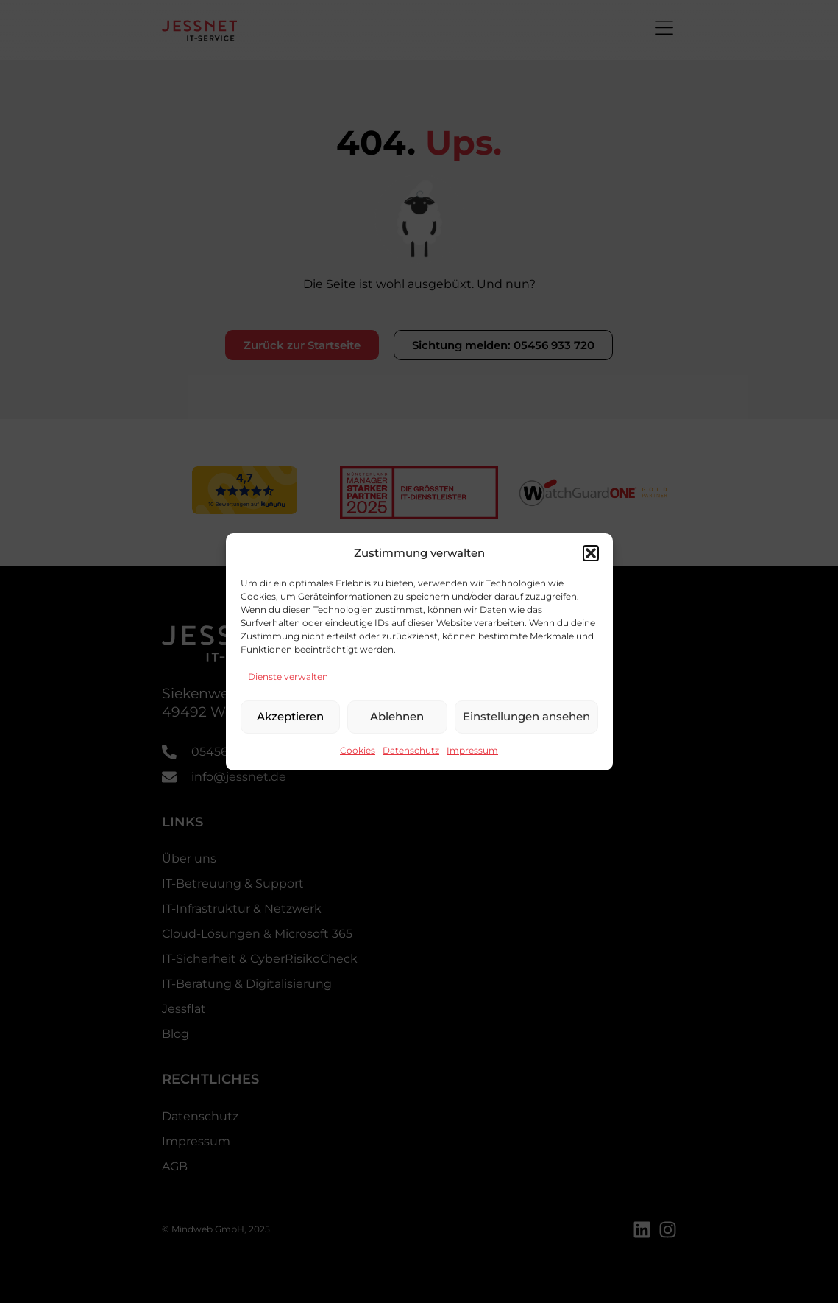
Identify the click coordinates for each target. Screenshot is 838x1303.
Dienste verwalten (288, 676)
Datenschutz (411, 750)
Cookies (357, 750)
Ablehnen (397, 716)
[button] (590, 553)
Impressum (472, 750)
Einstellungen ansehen (526, 716)
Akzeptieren (290, 716)
